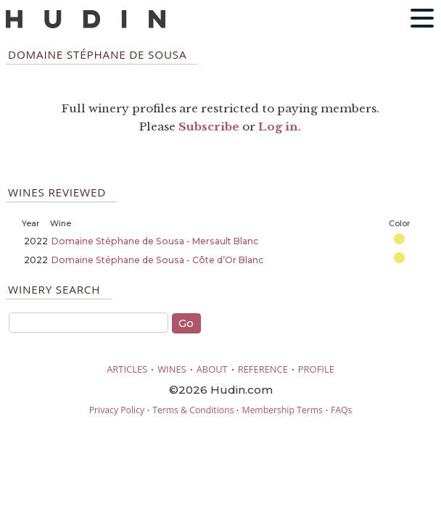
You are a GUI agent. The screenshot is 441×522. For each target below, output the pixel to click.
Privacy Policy (116, 410)
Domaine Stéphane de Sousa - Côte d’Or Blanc (157, 259)
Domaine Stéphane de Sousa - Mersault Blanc (154, 241)
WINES (171, 369)
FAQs (341, 410)
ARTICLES (127, 369)
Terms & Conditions (193, 410)
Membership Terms (282, 410)
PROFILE (316, 369)
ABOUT (212, 369)
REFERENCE (263, 369)
